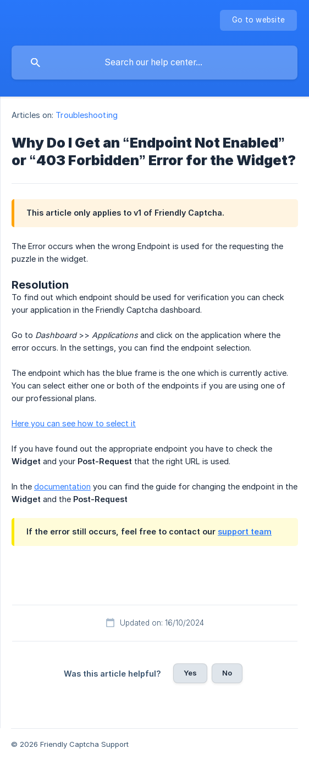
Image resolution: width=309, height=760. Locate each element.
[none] (258, 20)
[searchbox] (154, 63)
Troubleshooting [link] (87, 115)
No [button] (227, 672)
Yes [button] (190, 672)
